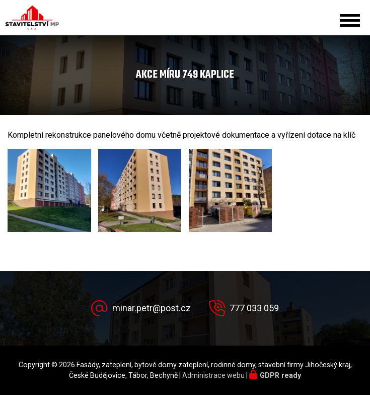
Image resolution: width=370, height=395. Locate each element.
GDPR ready (280, 375)
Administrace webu (213, 375)
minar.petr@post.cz (151, 308)
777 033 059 (254, 308)
